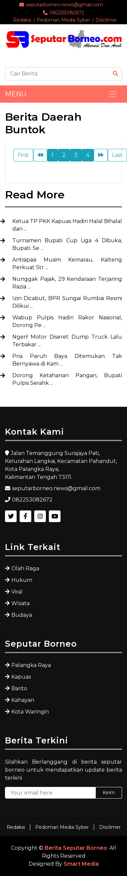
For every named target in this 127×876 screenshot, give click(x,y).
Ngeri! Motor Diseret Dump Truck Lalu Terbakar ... (67, 341)
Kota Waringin (30, 712)
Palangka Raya (31, 665)
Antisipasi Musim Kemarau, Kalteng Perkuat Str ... (67, 264)
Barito (19, 688)
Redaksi (22, 20)
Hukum (21, 580)
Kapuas (21, 677)
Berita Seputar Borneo (76, 848)
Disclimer (106, 20)
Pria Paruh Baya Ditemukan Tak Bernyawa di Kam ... (67, 360)
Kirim (109, 793)
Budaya (21, 615)
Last (117, 155)
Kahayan (22, 700)
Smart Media (81, 864)
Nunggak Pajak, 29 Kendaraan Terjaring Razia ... (67, 283)
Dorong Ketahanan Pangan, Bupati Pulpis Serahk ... (67, 379)
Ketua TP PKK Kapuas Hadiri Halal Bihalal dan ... (67, 225)
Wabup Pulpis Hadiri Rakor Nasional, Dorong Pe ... (67, 321)
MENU (15, 94)
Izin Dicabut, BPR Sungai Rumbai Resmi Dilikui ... (67, 302)
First (23, 155)
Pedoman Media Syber (63, 20)
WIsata (20, 603)
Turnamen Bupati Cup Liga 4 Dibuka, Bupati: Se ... (67, 244)
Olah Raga (25, 568)
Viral (17, 592)
